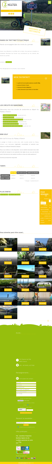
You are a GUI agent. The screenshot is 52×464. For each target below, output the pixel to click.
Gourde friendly (4, 194)
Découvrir (8, 249)
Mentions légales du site (22, 438)
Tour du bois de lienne (8, 117)
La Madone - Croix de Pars (10, 115)
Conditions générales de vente (24, 440)
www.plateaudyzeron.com (24, 462)
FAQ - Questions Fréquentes (23, 435)
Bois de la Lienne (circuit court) (10, 123)
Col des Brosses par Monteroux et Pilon (13, 119)
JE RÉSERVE (46, 202)
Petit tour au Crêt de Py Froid (10, 121)
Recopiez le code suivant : (26, 407)
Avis (18, 443)
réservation (9, 62)
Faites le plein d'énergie (14, 194)
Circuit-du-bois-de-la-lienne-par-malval (12, 126)
